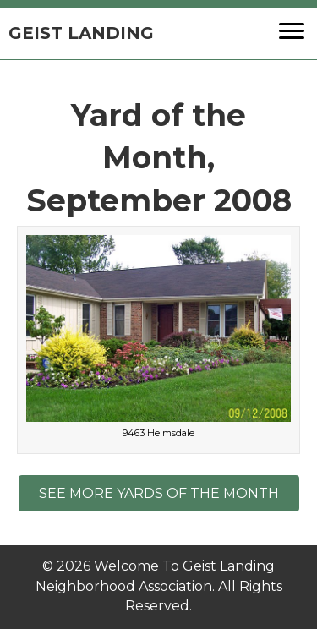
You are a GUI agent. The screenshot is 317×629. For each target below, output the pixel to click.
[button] (291, 31)
